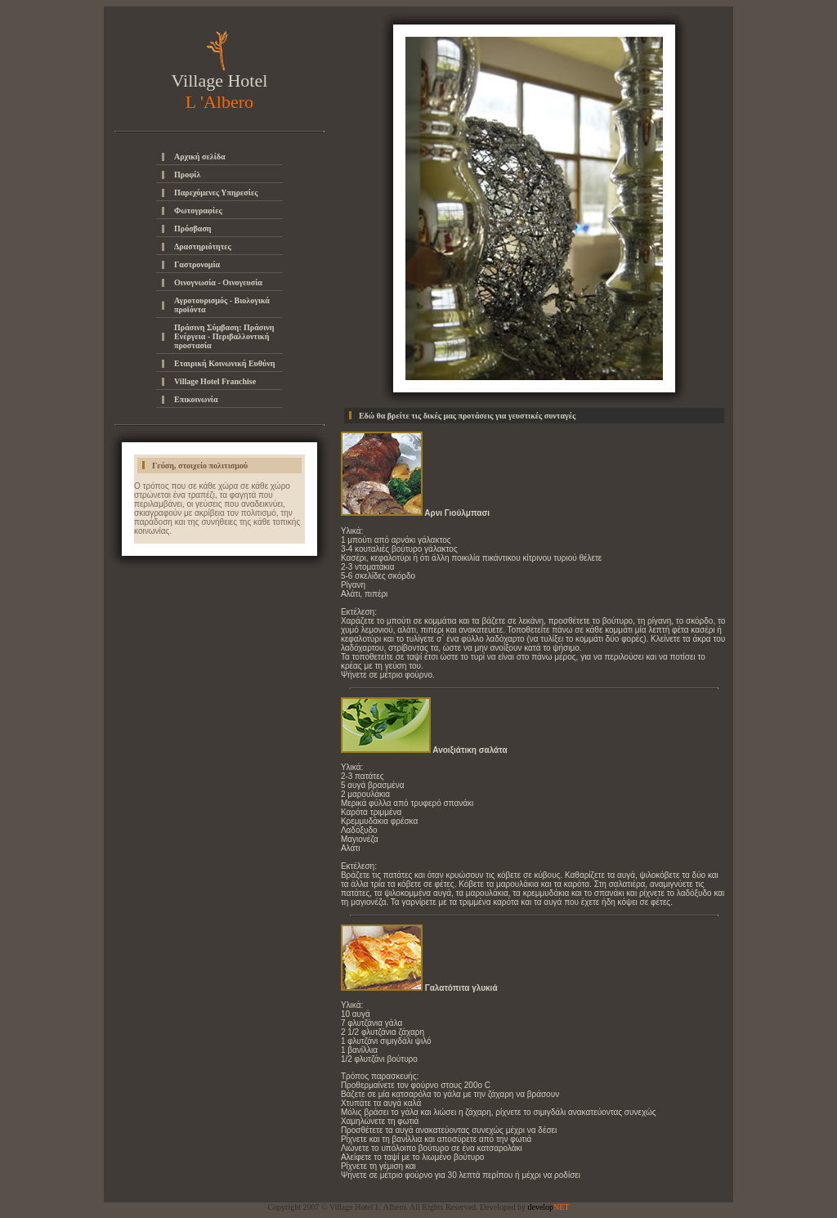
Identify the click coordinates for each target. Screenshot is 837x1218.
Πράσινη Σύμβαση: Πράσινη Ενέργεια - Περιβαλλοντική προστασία (224, 336)
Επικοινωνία (196, 399)
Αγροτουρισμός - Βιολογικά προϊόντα (222, 305)
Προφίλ (187, 174)
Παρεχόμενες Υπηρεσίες (215, 192)
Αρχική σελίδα (200, 156)
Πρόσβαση (193, 228)
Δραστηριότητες (202, 246)
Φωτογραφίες (198, 210)
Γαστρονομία (197, 264)
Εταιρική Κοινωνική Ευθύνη (224, 363)
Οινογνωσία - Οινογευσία (218, 282)
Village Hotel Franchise (215, 381)
